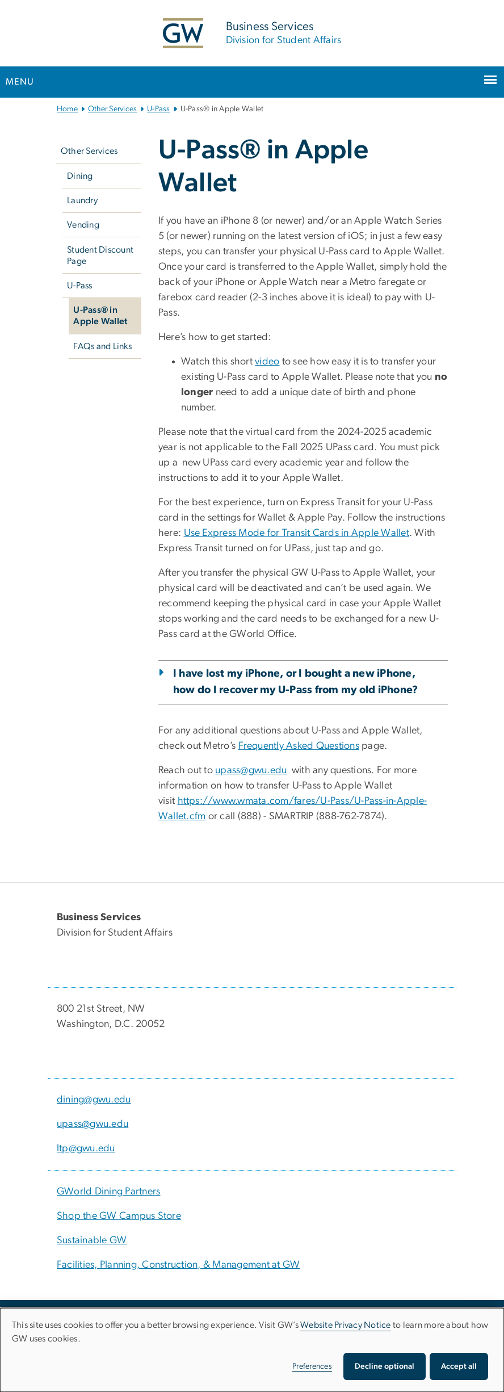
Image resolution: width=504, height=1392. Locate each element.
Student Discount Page (100, 255)
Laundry (82, 200)
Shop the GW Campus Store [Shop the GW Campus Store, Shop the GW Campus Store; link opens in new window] (119, 1216)
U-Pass (158, 109)
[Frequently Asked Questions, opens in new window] (299, 746)
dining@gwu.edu (94, 1100)
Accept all (459, 1366)
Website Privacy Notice (345, 1325)
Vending (83, 224)
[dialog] (252, 1350)
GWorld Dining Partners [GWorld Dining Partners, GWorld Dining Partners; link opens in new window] (109, 1191)
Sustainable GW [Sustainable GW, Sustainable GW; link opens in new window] (92, 1240)
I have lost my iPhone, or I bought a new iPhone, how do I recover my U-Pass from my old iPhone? (295, 681)
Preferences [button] (312, 1366)
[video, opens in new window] (267, 362)
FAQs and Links (102, 346)
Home (67, 109)
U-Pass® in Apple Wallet (100, 315)
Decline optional (384, 1366)
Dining (80, 176)
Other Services (112, 109)
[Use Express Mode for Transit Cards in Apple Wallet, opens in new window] (296, 533)
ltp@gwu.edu (86, 1148)
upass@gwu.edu (92, 1124)
